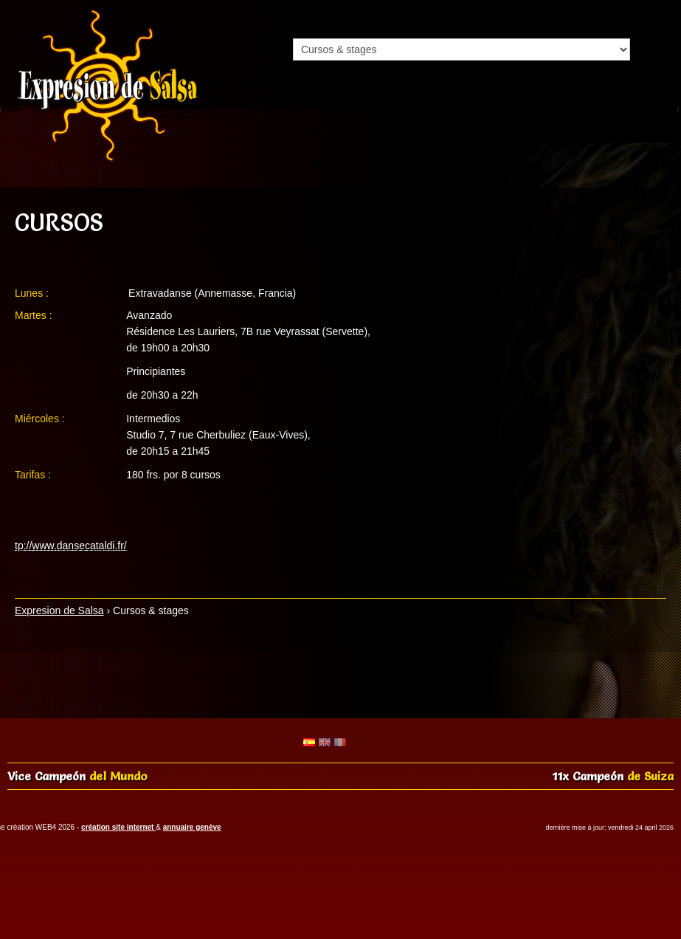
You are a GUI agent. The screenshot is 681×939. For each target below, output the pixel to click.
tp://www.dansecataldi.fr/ (71, 545)
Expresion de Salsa (59, 610)
